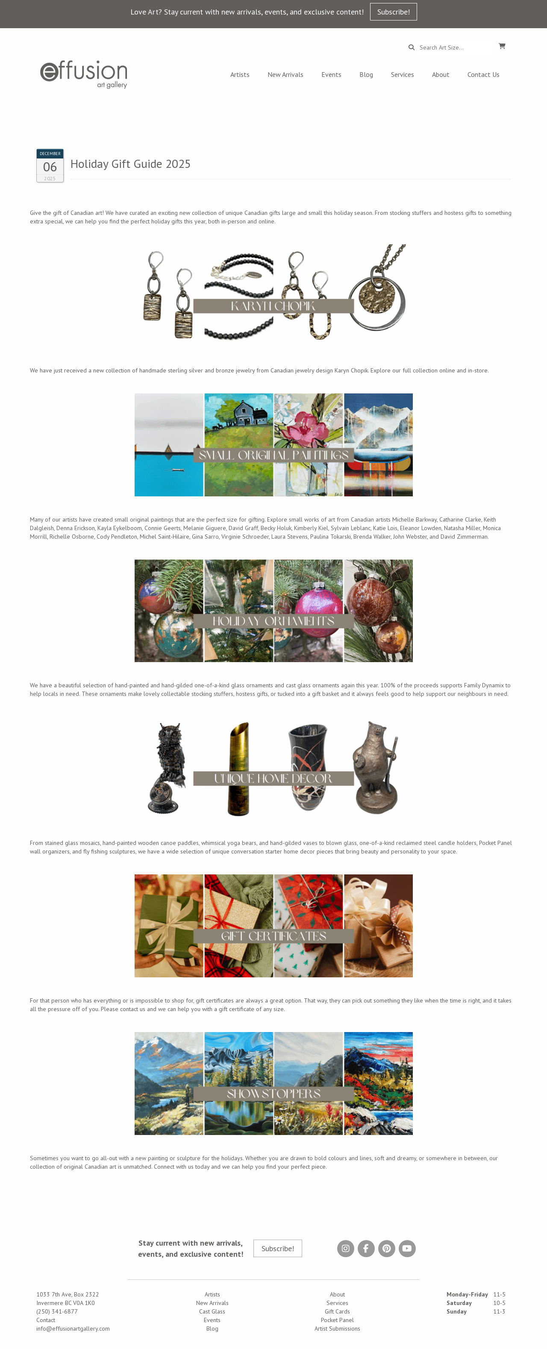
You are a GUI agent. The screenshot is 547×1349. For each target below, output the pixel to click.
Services (402, 74)
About (441, 74)
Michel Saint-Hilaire (164, 536)
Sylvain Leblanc (351, 528)
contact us (132, 1009)
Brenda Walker (372, 536)
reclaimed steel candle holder (435, 843)
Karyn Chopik (351, 370)
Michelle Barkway (414, 519)
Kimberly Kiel (311, 528)
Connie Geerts (162, 528)
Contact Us (484, 74)
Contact (45, 1320)
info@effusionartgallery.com (73, 1328)
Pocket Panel (337, 1320)
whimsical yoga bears (228, 843)
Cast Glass (212, 1311)
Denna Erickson (75, 528)
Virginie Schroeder (245, 536)
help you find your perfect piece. (285, 1166)
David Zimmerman (464, 536)
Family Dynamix (484, 685)
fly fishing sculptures (109, 851)
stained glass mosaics (72, 843)
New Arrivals (285, 74)
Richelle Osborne (72, 536)
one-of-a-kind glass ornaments (233, 685)
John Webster (410, 536)
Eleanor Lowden (420, 528)
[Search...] (454, 47)
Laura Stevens (289, 536)
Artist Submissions (337, 1328)
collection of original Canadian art (73, 1166)
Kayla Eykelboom (119, 528)
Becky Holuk (276, 528)
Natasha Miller (462, 528)
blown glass (341, 843)
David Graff (243, 528)
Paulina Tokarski (330, 536)
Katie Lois (385, 528)
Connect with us (174, 1166)
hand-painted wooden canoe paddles (151, 843)
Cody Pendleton (117, 536)
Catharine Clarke (460, 519)
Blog (366, 74)
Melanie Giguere (204, 528)
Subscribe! (393, 12)
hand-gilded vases (294, 843)
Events (331, 74)
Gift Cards (337, 1311)
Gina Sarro (205, 536)
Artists (240, 74)
